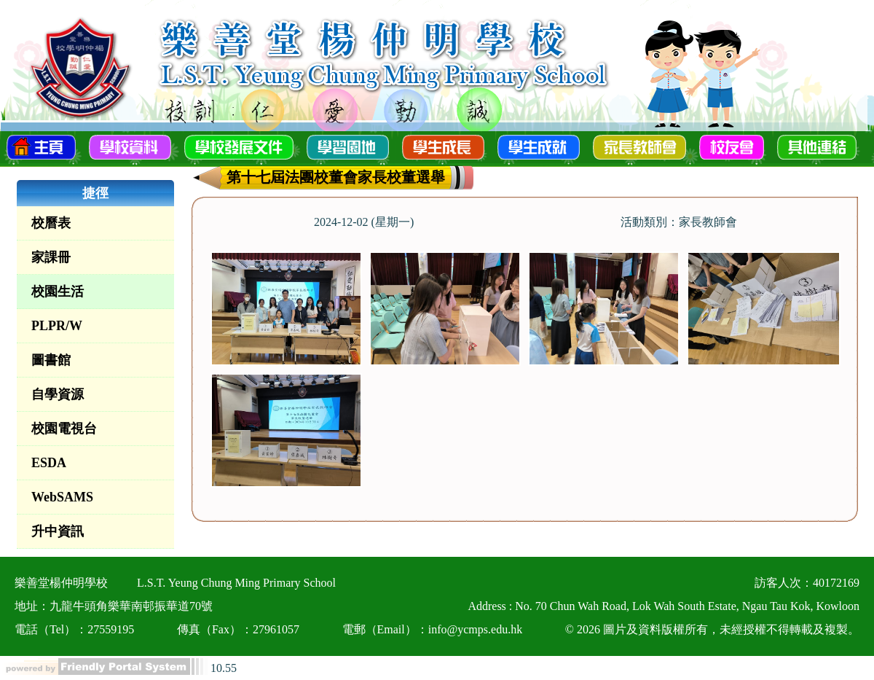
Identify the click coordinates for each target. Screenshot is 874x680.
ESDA (48, 463)
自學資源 (57, 394)
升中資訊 (57, 531)
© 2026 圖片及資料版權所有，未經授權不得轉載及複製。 (712, 629)
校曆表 (51, 223)
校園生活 (57, 291)
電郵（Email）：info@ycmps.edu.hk (432, 629)
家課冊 (51, 257)
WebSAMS (62, 497)
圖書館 (51, 360)
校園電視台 (64, 428)
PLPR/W (56, 325)
